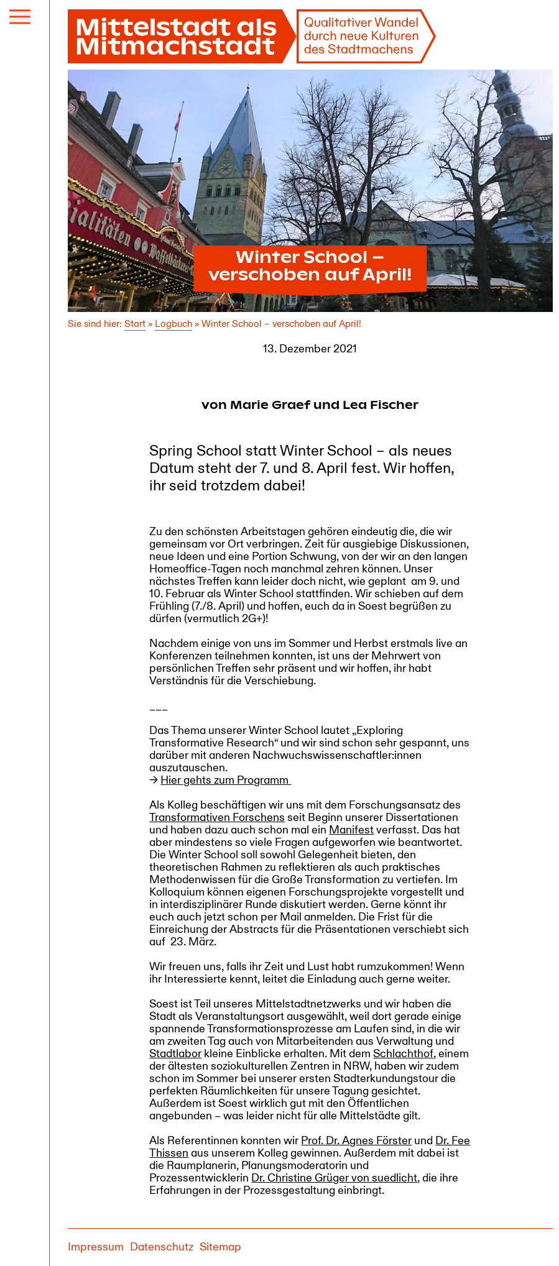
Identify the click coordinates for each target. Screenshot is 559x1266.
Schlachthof (403, 1054)
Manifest (351, 830)
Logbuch (173, 324)
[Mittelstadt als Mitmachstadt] (252, 36)
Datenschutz (161, 1247)
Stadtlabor (175, 1054)
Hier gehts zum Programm (225, 780)
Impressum (96, 1247)
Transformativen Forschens (217, 817)
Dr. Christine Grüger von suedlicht (334, 1178)
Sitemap (220, 1247)
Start (135, 324)
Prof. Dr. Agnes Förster (356, 1141)
